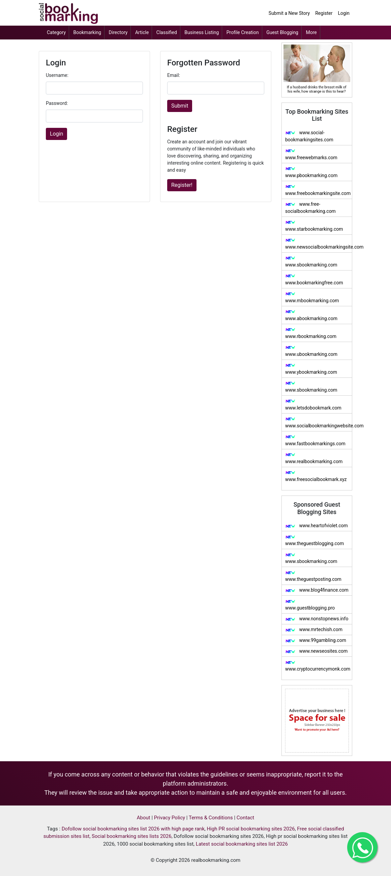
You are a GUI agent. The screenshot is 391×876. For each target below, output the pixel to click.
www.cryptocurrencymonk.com (317, 666)
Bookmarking (87, 32)
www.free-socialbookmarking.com (310, 207)
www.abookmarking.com (311, 315)
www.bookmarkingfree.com (314, 279)
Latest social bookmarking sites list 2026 (242, 844)
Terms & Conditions (211, 818)
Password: (57, 103)
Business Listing (201, 32)
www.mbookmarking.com (312, 297)
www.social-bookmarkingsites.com (309, 136)
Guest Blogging (282, 32)
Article (142, 32)
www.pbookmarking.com (311, 172)
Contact (245, 818)
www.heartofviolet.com (316, 525)
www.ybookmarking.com (311, 369)
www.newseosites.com (316, 651)
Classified (166, 32)
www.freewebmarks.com (311, 154)
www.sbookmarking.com (311, 261)
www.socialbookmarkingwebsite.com (318, 422)
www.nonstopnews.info (316, 618)
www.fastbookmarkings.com (315, 440)
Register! (181, 185)
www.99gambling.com (315, 640)
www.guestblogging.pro (310, 605)
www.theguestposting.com (313, 576)
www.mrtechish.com (313, 629)
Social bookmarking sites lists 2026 (132, 836)
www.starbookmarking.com (314, 226)
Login (344, 13)
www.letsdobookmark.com (313, 405)
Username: (57, 75)
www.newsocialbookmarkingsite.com (318, 244)
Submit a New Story (289, 13)
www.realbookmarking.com (313, 458)
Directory (118, 32)
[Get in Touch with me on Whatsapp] (362, 847)
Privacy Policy (169, 818)
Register (323, 13)
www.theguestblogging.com (314, 540)
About (143, 818)
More (311, 32)
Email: (173, 75)
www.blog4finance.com (317, 590)
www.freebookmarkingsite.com (318, 190)
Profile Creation (243, 32)
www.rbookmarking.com (310, 333)
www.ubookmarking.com (311, 351)
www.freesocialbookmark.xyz (316, 476)
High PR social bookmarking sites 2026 (251, 829)
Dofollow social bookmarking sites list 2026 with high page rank (133, 829)
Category (56, 32)
